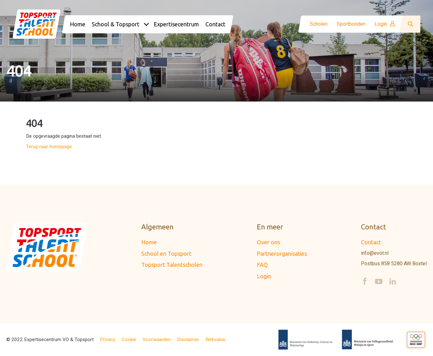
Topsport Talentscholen (172, 264)
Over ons (268, 242)
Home (149, 242)
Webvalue (215, 339)
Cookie (129, 339)
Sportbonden (351, 24)
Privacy (107, 339)
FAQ (262, 264)
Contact (371, 242)
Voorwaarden (157, 339)
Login (385, 24)
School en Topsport (166, 253)
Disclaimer (188, 339)
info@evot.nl (375, 253)
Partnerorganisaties (282, 253)
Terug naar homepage (49, 146)
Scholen (319, 24)
